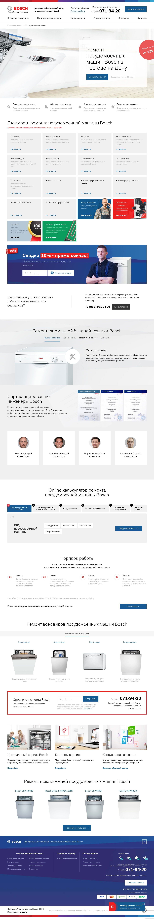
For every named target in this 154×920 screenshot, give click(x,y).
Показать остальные (76, 828)
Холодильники (78, 18)
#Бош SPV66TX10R (48, 598)
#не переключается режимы (73, 598)
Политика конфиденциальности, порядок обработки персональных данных (79, 910)
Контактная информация (67, 858)
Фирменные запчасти (91, 862)
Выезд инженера (52, 338)
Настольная (85, 525)
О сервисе (123, 18)
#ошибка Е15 (14, 598)
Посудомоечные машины (49, 18)
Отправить (90, 698)
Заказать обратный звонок (115, 768)
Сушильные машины (37, 862)
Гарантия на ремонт (88, 338)
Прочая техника (102, 18)
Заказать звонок (136, 9)
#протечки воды (30, 598)
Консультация (121, 306)
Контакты (142, 18)
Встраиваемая (53, 531)
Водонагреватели (36, 865)
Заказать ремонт (97, 76)
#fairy (91, 598)
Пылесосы (33, 869)
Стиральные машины (18, 18)
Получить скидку (63, 273)
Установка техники (14, 865)
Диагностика (69, 338)
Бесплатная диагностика (92, 865)
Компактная (69, 525)
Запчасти (105, 338)
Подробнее (12, 768)
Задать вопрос (133, 606)
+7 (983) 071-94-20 (101, 567)
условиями (88, 709)
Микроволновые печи (16, 869)
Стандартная (52, 525)
